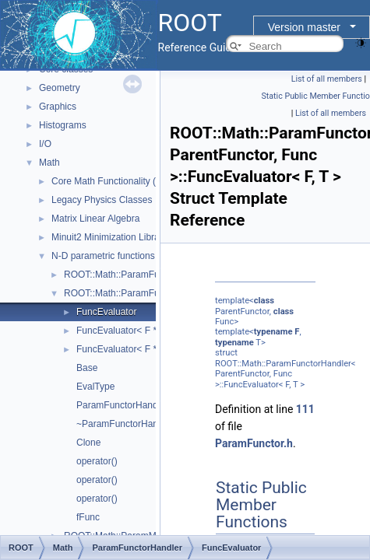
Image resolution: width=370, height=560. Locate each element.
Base (86, 367)
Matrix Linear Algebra (95, 218)
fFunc (88, 517)
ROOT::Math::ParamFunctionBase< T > (145, 274)
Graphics (57, 106)
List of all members (326, 79)
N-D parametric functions (103, 255)
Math (49, 162)
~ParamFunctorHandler (125, 423)
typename (273, 332)
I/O (45, 143)
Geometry (59, 87)
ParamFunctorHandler (122, 405)
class (264, 301)
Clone (88, 442)
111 (305, 409)
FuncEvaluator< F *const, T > (137, 349)
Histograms (62, 125)
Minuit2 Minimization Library (109, 237)
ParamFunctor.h (254, 443)
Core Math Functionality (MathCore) (125, 181)
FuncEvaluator (106, 311)
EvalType (95, 386)
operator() (97, 461)
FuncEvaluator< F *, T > (125, 330)
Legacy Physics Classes (101, 199)
